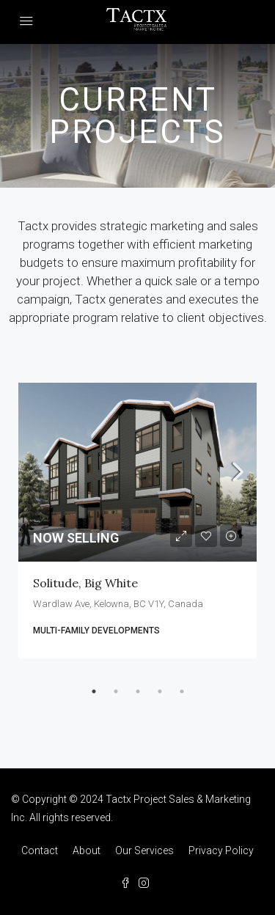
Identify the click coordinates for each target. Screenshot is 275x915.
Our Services (144, 850)
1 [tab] (94, 691)
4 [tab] (160, 691)
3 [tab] (138, 691)
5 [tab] (182, 691)
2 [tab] (116, 691)
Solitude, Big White (85, 583)
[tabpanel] (137, 520)
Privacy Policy (221, 850)
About (86, 850)
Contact (39, 850)
